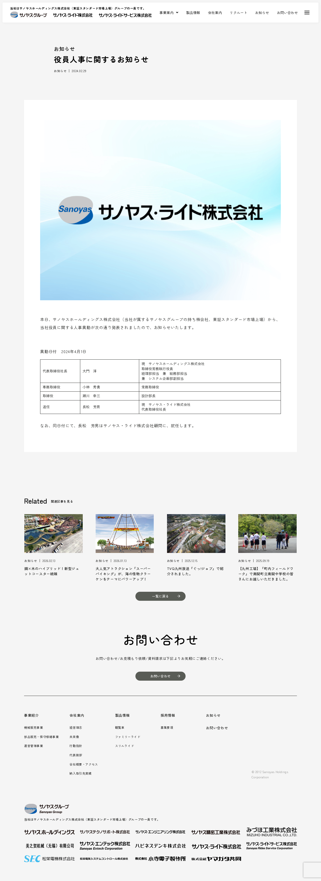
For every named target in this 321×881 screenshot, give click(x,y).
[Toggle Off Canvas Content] (307, 13)
